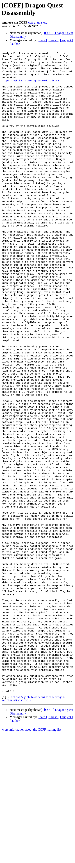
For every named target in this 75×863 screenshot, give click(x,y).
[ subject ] (66, 40)
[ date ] (42, 40)
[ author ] (16, 44)
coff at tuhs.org (38, 22)
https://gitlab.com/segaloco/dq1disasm (30, 86)
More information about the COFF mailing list (31, 859)
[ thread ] (53, 40)
